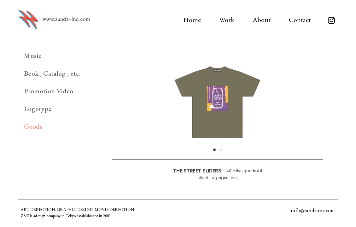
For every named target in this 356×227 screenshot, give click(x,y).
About (262, 19)
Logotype (37, 108)
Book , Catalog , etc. (52, 73)
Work (226, 19)
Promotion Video (48, 91)
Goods (33, 126)
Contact (300, 19)
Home (192, 19)
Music (33, 55)
